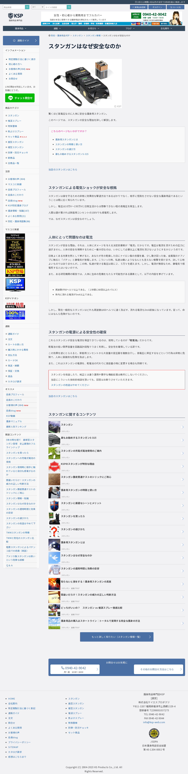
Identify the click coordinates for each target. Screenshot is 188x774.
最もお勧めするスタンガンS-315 (71, 153)
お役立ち (93, 28)
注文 (10, 339)
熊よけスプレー (16, 131)
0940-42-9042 (73, 669)
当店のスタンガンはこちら (62, 169)
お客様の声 (14, 732)
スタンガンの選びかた (66, 532)
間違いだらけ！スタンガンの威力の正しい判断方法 (82, 597)
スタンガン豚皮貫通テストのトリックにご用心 (79, 479)
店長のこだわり (16, 194)
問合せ (11, 722)
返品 (10, 376)
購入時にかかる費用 (18, 349)
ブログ (130, 28)
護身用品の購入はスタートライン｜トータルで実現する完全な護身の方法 (94, 623)
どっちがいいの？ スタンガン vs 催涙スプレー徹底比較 (85, 610)
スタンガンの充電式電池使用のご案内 (75, 453)
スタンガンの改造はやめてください (70, 385)
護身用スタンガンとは (66, 139)
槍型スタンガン (16, 147)
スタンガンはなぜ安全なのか (70, 558)
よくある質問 (15, 73)
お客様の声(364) (17, 68)
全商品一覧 (13, 163)
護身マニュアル (14, 421)
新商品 (11, 157)
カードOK (13, 360)
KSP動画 (10, 415)
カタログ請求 (14, 381)
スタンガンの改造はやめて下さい (20, 525)
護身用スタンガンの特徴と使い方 (72, 492)
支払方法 (12, 355)
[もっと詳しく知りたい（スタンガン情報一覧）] (116, 637)
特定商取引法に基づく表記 (21, 708)
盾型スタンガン (16, 141)
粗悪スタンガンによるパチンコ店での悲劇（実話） (20, 548)
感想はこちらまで (17, 756)
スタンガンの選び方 (65, 149)
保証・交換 (13, 370)
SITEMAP (13, 747)
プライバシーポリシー (19, 742)
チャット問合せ (20, 98)
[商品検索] (27, 7)
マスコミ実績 (14, 184)
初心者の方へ (15, 64)
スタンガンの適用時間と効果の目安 (73, 571)
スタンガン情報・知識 (17, 498)
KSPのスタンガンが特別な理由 (71, 466)
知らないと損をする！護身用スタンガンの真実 (79, 584)
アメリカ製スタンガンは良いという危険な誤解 (20, 558)
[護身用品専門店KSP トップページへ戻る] (15, 17)
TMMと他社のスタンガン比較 (20, 539)
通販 (57, 28)
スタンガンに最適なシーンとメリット (74, 505)
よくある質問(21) (17, 215)
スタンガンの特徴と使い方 (68, 144)
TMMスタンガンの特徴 (18, 532)
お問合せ (13, 78)
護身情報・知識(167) (18, 210)
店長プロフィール (17, 189)
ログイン (157, 7)
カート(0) (175, 7)
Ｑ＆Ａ (9, 565)
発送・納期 (13, 365)
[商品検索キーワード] (14, 7)
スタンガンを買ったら (66, 518)
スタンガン (60, 427)
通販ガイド (13, 333)
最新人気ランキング (16, 426)
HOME (11, 698)
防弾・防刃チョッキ (18, 152)
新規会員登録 (138, 7)
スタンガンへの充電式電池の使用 (20, 459)
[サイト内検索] (69, 7)
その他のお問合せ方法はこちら (157, 669)
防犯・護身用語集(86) (19, 221)
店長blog (15, 200)
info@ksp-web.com (154, 722)
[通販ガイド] (21, 40)
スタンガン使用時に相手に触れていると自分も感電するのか (20, 471)
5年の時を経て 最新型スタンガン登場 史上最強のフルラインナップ (20, 443)
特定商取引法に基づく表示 (22, 59)
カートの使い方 (16, 344)
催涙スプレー (14, 120)
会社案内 (166, 28)
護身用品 (21, 28)
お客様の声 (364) (16, 178)
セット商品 (17, 136)
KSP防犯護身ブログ (18, 205)
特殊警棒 (12, 126)
